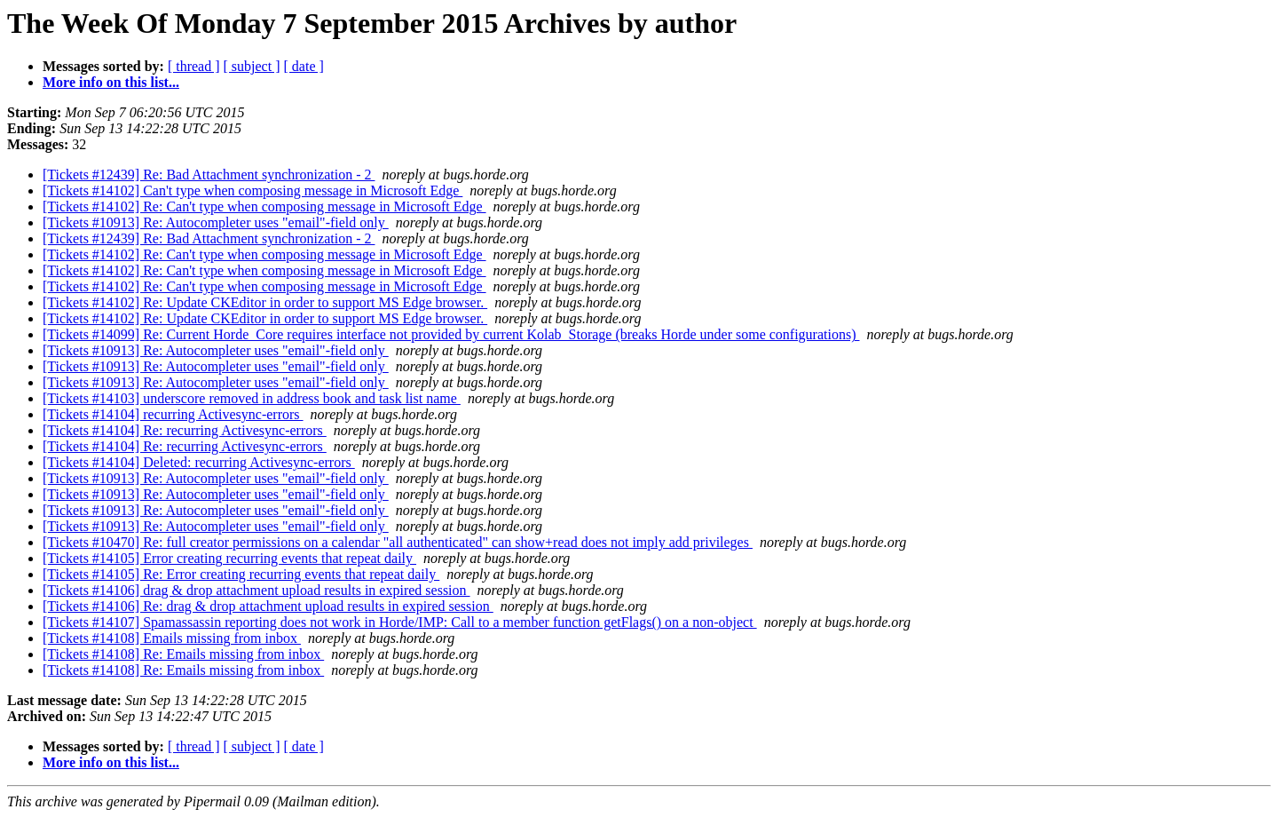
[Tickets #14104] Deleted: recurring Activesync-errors (199, 462)
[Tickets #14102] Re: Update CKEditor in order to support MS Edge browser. (265, 302)
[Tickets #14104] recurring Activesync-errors (173, 414)
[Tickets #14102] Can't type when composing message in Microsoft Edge (252, 190)
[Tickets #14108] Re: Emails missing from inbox (183, 654)
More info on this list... (111, 82)
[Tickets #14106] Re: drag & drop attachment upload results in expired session (268, 606)
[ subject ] (252, 66)
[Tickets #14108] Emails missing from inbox (172, 638)
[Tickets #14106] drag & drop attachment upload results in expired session (256, 590)
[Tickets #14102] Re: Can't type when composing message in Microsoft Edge (264, 206)
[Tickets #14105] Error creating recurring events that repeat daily (229, 558)
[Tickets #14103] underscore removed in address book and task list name (252, 398)
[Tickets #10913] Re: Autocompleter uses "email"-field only (216, 222)
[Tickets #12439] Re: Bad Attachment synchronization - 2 (209, 174)
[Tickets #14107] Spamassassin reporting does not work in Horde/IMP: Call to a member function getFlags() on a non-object (400, 622)
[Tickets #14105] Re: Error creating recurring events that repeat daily (241, 574)
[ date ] (304, 66)
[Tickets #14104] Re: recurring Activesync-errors (185, 430)
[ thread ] (194, 66)
